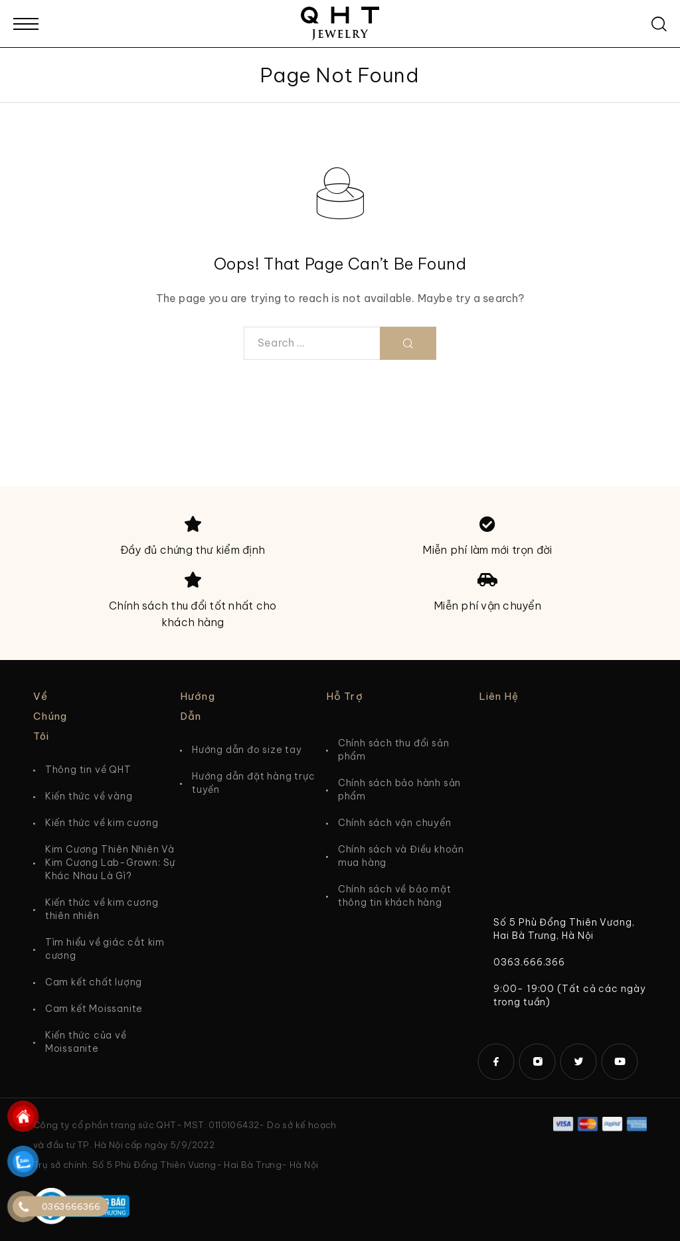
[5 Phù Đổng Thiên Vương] (562, 819)
